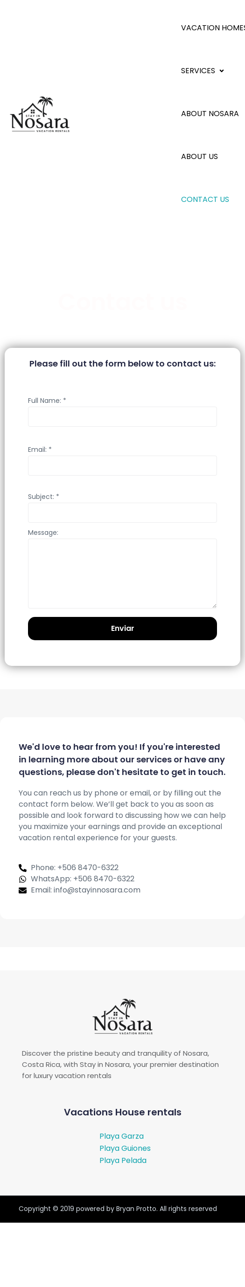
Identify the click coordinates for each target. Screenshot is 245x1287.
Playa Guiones (125, 1148)
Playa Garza (121, 1136)
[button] (203, 70)
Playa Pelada (123, 1160)
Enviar (122, 628)
